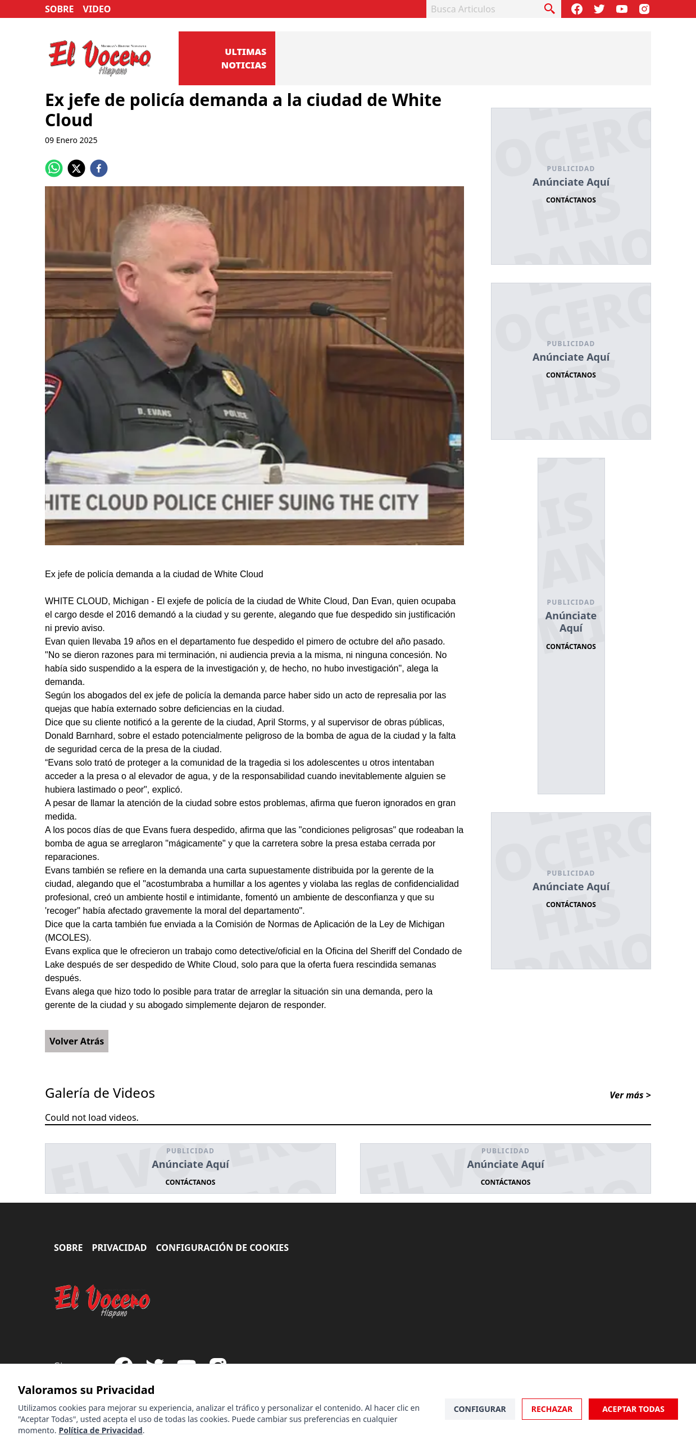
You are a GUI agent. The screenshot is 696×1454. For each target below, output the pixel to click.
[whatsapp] (54, 168)
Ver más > (630, 1095)
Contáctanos (571, 200)
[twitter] (76, 168)
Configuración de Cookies (222, 1247)
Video (97, 9)
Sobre (59, 9)
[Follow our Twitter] (599, 9)
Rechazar (551, 1409)
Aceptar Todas (633, 1409)
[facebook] (99, 168)
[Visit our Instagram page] (644, 9)
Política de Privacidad (100, 1430)
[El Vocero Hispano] (102, 1301)
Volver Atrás (76, 1041)
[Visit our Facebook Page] (577, 9)
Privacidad (119, 1247)
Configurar (480, 1409)
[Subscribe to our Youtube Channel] (622, 9)
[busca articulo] (550, 9)
